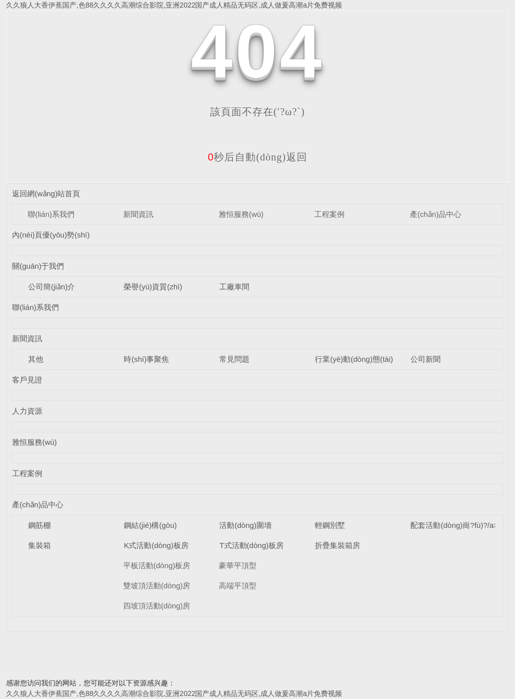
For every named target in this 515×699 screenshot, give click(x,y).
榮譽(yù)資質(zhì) (153, 286)
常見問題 (234, 359)
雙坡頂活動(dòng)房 (156, 585)
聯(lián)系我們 (51, 214)
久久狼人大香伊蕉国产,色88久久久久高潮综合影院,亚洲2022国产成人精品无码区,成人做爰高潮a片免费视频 (174, 5)
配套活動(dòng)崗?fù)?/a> (454, 525)
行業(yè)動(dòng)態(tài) (354, 359)
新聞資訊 (138, 214)
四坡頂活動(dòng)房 (156, 605)
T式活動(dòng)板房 (251, 545)
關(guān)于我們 (38, 266)
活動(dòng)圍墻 (245, 525)
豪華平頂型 (237, 565)
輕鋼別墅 (330, 525)
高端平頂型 (237, 585)
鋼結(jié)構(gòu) (150, 525)
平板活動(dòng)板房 (156, 565)
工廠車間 (234, 286)
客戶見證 (27, 379)
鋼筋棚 (39, 525)
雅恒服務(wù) (241, 214)
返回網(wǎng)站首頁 (46, 193)
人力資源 (27, 411)
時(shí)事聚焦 (146, 359)
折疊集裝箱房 (337, 545)
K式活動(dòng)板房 (156, 545)
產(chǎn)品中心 (435, 214)
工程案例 (329, 214)
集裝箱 (39, 545)
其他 (35, 359)
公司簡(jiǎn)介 (51, 286)
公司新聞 (425, 359)
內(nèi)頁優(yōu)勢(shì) (51, 234)
